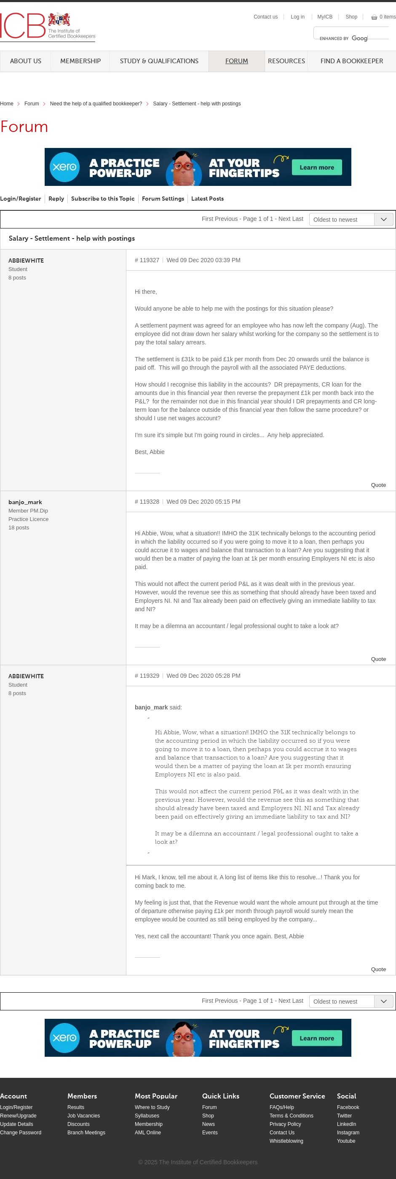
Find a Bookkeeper (352, 61)
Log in (298, 17)
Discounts (78, 1124)
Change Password (20, 1133)
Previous (226, 218)
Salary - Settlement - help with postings (197, 104)
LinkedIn (346, 1124)
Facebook (348, 1107)
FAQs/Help (282, 1107)
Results (75, 1107)
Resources (286, 61)
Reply (56, 199)
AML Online (148, 1133)
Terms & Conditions (291, 1116)
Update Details (16, 1124)
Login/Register (20, 199)
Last (297, 218)
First (207, 218)
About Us (25, 61)
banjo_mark (25, 502)
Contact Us (282, 1133)
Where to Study (152, 1107)
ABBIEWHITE (26, 261)
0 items (388, 17)
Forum (236, 61)
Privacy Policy (285, 1124)
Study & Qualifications (159, 61)
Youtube (346, 1141)
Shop (351, 17)
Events (210, 1133)
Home (6, 104)
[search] (344, 38)
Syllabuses (147, 1116)
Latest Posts (207, 199)
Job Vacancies (83, 1116)
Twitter (344, 1116)
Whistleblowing (286, 1141)
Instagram (348, 1133)
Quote (378, 485)
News (208, 1124)
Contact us (266, 17)
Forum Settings (163, 199)
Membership (80, 61)
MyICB (325, 17)
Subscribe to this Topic (103, 199)
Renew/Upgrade (18, 1116)
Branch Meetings (86, 1133)
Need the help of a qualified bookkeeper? (96, 104)
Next (284, 218)
